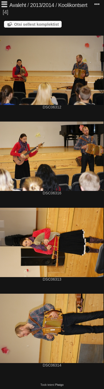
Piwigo (59, 384)
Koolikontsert (72, 5)
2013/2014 (42, 5)
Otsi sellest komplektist (36, 24)
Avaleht (17, 5)
